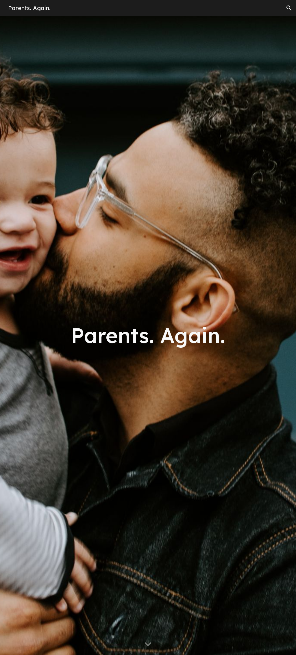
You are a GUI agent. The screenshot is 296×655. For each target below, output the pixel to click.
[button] (289, 8)
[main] (148, 335)
